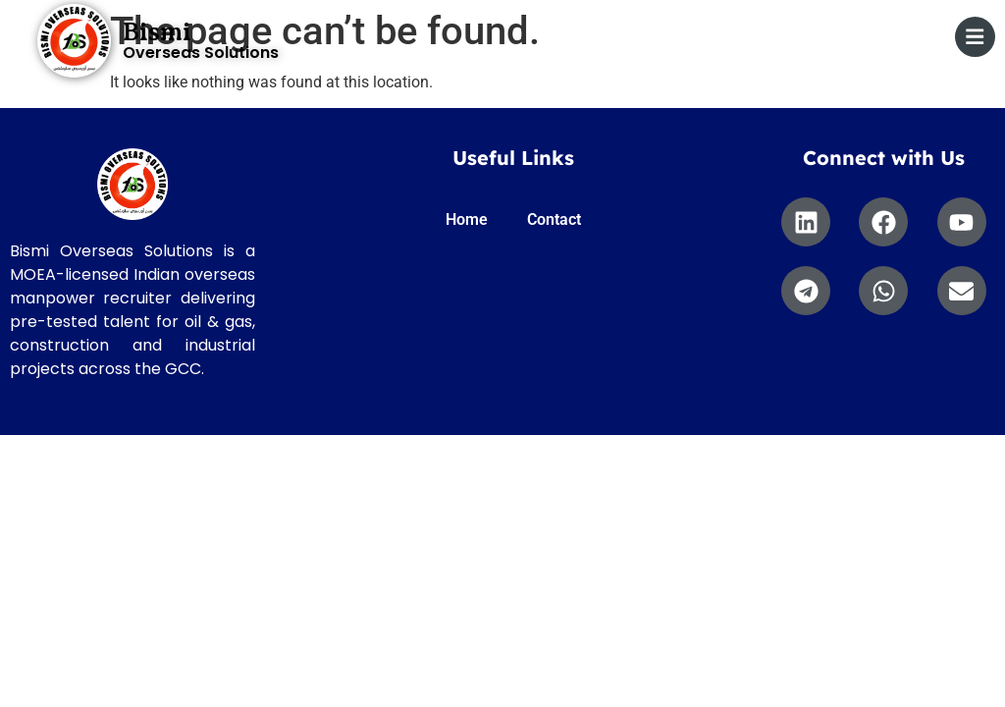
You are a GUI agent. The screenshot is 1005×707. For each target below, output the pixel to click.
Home (467, 219)
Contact (554, 219)
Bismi (157, 32)
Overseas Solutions (201, 52)
